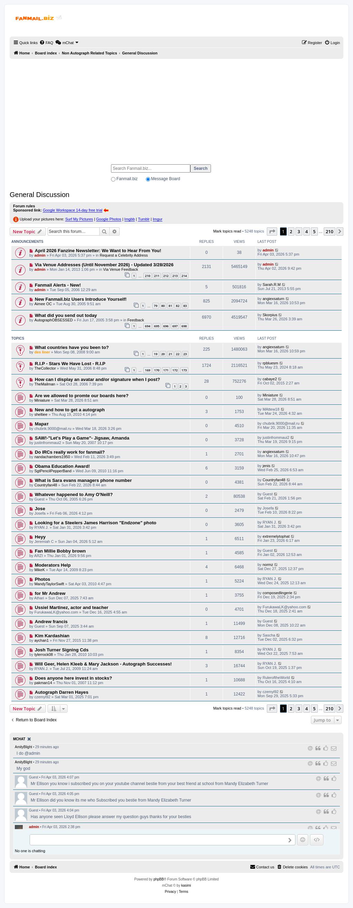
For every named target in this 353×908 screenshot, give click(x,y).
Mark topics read (227, 231)
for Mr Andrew (50, 593)
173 (184, 370)
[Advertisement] (176, 108)
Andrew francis (51, 621)
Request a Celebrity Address (124, 255)
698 (184, 326)
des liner (42, 352)
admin (40, 255)
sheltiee (41, 414)
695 (156, 326)
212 (166, 276)
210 (147, 276)
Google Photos (108, 219)
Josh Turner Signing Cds (62, 649)
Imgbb (129, 219)
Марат (42, 423)
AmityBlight (23, 747)
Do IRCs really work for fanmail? (70, 452)
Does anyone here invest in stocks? (73, 678)
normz (268, 565)
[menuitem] (46, 43)
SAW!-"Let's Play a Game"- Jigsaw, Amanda (82, 438)
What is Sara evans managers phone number (83, 480)
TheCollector (45, 368)
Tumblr (144, 219)
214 (184, 276)
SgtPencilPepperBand (53, 471)
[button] (272, 231)
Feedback (135, 320)
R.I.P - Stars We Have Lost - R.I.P (70, 363)
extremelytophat (276, 536)
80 (163, 305)
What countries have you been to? (72, 347)
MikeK (39, 570)
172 (175, 370)
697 (175, 326)
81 (170, 305)
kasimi (186, 885)
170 (156, 370)
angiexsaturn (273, 299)
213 (175, 276)
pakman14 (43, 683)
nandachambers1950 (52, 457)
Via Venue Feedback (120, 269)
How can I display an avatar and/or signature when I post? (97, 379)
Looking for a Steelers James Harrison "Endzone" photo (96, 522)
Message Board (165, 178)
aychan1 (41, 640)
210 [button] (329, 231)
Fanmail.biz (127, 178)
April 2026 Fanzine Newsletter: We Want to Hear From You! (98, 250)
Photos (42, 579)
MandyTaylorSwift (49, 584)
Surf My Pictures (79, 219)
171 (166, 370)
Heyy (40, 536)
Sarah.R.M (272, 284)
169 (147, 370)
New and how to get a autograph (70, 409)
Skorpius (270, 315)
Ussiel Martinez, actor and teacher (71, 607)
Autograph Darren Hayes (61, 692)
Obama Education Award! (62, 466)
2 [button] (291, 231)
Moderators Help (53, 565)
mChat (19, 739)
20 (163, 354)
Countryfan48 (45, 485)
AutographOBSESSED (53, 320)
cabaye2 (270, 379)
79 (155, 305)
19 (155, 354)
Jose (40, 508)
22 (177, 354)
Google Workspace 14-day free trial (72, 210)
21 (170, 354)
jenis (267, 466)
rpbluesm (270, 363)
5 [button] (314, 231)
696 (166, 326)
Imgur (157, 219)
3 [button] (298, 231)
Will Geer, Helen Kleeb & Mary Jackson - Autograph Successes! (103, 664)
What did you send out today (66, 315)
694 (147, 326)
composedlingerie (277, 593)
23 (185, 354)
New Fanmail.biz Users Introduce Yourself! (81, 299)
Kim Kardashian (52, 635)
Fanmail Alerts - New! (58, 285)
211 (156, 276)
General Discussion (39, 194)
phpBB (158, 879)
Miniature (42, 400)
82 (177, 305)
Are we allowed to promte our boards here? (82, 395)
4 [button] (306, 231)
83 (185, 305)
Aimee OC (43, 304)
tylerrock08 (43, 654)
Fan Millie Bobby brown (60, 551)
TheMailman (45, 384)
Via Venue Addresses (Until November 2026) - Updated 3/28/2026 (104, 264)
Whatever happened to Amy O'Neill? (74, 494)
